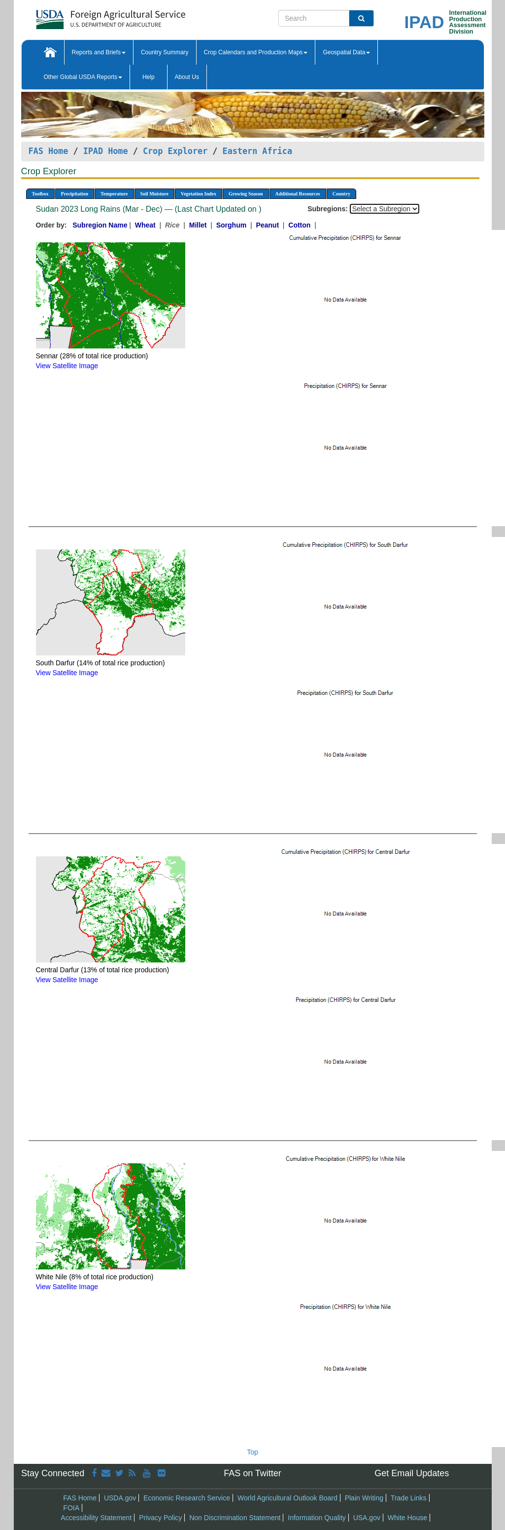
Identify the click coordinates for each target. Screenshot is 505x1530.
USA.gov (366, 1518)
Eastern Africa (257, 151)
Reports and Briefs (99, 52)
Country (341, 193)
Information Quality (317, 1518)
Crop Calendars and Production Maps (256, 52)
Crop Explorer (175, 151)
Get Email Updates (411, 1473)
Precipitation (74, 193)
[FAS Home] (86, 16)
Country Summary (165, 52)
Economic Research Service (186, 1498)
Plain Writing (364, 1498)
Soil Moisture (154, 193)
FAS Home (48, 151)
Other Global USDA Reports (83, 77)
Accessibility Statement (96, 1518)
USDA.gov (120, 1498)
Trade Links (409, 1498)
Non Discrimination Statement (234, 1518)
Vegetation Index (198, 193)
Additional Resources (297, 193)
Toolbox (40, 193)
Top (252, 1452)
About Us (187, 77)
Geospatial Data (346, 52)
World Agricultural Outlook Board (287, 1498)
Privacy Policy (160, 1518)
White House (407, 1518)
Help (148, 77)
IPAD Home (105, 151)
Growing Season (246, 193)
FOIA (71, 1508)
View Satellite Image (67, 366)
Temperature (114, 193)
